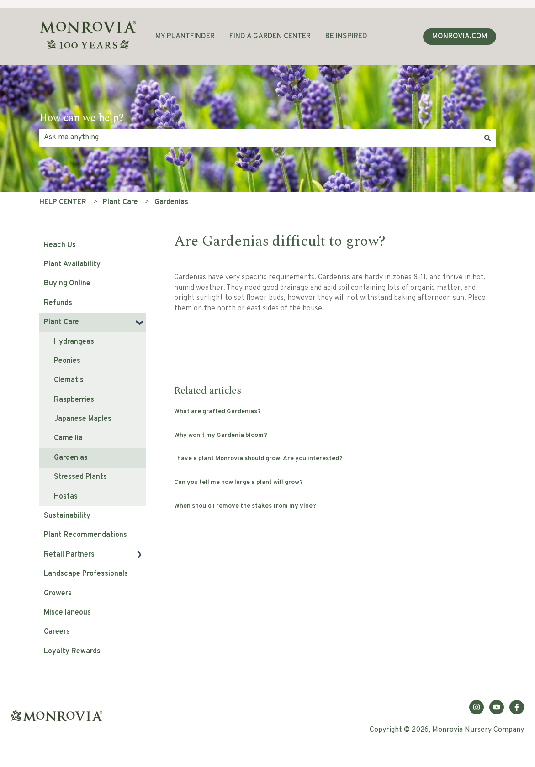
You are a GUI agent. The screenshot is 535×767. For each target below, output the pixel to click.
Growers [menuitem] (58, 593)
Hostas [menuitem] (66, 496)
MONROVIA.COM (459, 36)
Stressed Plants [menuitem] (80, 477)
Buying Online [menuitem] (67, 283)
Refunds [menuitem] (58, 303)
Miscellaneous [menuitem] (67, 612)
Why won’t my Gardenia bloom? (220, 435)
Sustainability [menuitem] (67, 515)
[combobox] (259, 137)
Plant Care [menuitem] (61, 322)
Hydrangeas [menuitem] (74, 342)
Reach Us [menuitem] (60, 245)
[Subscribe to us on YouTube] (496, 707)
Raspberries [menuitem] (74, 400)
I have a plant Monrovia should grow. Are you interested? (258, 458)
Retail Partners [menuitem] (69, 554)
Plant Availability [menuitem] (72, 264)
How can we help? (81, 118)
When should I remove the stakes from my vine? (245, 506)
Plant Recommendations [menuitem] (85, 535)
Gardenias (171, 202)
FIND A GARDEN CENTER (270, 36)
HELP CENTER (62, 202)
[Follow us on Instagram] (476, 707)
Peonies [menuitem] (67, 361)
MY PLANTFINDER (185, 36)
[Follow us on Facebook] (516, 707)
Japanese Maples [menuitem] (82, 419)
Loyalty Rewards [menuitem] (72, 651)
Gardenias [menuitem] (71, 457)
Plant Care (120, 202)
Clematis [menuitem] (69, 380)
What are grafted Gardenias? (217, 411)
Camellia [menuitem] (68, 438)
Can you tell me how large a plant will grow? (238, 482)
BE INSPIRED (346, 36)
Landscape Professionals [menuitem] (86, 573)
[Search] (487, 137)
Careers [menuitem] (57, 631)
